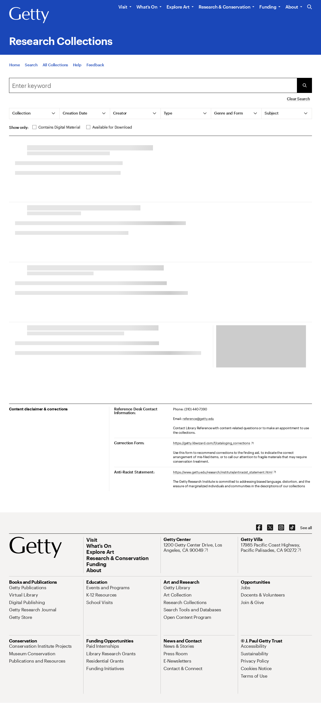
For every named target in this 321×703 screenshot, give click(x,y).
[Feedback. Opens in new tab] (95, 65)
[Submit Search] (304, 85)
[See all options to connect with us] (306, 528)
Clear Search (298, 98)
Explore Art (178, 7)
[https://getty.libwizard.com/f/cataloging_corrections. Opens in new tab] (213, 443)
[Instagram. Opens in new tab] (281, 527)
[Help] (77, 65)
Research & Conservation (225, 7)
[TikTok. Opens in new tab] (292, 527)
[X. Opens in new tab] (270, 527)
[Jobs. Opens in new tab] (245, 587)
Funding (267, 7)
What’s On (146, 7)
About (291, 7)
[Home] (14, 65)
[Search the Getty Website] (309, 7)
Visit (122, 7)
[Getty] (29, 15)
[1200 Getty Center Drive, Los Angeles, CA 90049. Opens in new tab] (199, 547)
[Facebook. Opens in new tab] (259, 527)
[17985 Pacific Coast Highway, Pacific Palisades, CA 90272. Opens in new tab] (276, 547)
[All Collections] (55, 65)
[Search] (31, 65)
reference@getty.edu (198, 419)
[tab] (34, 113)
